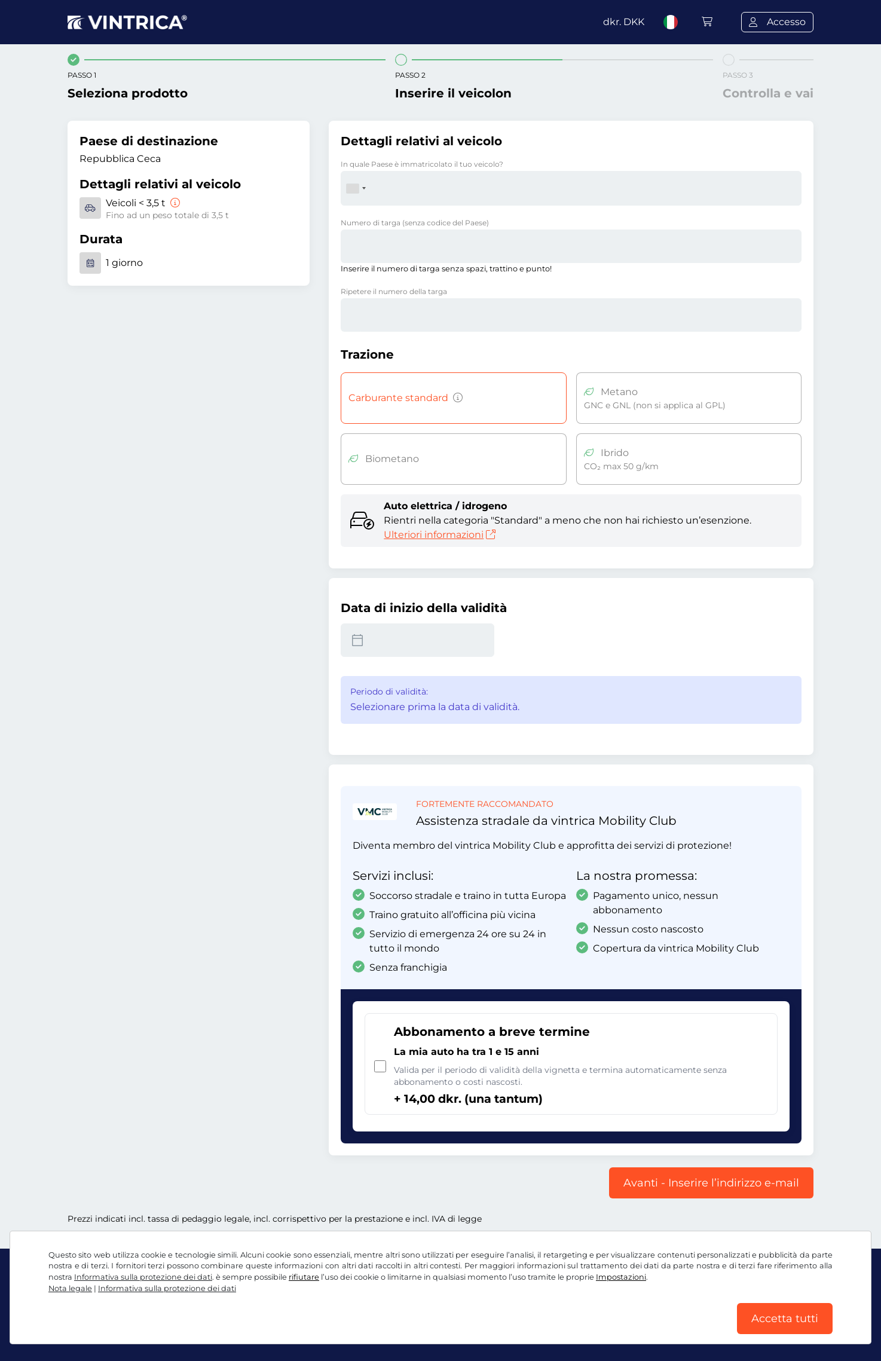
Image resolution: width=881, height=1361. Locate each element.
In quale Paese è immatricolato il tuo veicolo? (422, 164)
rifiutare (304, 1277)
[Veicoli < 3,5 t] (174, 203)
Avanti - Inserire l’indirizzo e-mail (711, 1182)
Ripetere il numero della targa (394, 291)
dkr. (623, 21)
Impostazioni (621, 1277)
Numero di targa (415, 222)
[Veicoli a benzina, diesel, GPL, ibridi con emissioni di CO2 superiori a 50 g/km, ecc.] (455, 398)
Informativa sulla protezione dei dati (143, 1277)
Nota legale (70, 1288)
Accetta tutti (784, 1318)
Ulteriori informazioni (439, 534)
